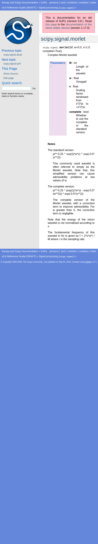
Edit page (8, 78)
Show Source (10, 73)
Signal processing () (56, 7)
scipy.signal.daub (12, 54)
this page (51, 24)
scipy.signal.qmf (12, 63)
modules (83, 2)
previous (53, 2)
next (63, 2)
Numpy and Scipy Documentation (20, 2)
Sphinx (88, 261)
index (93, 2)
